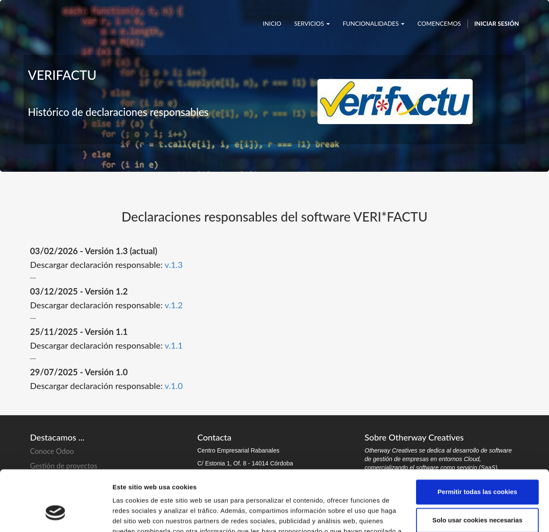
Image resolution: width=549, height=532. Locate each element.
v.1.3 (174, 264)
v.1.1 (174, 345)
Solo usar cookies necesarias (477, 469)
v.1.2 (174, 305)
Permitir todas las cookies (477, 441)
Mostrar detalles (137, 515)
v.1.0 (174, 385)
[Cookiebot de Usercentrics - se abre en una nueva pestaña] (55, 515)
